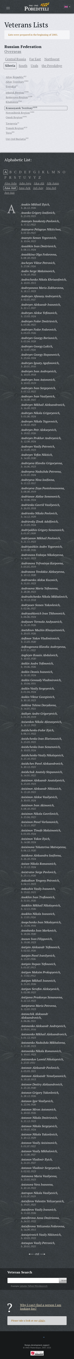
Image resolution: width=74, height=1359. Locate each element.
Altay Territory (15, 81)
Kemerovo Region (17, 97)
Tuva (9, 133)
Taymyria (11, 123)
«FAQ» (41, 1320)
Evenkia (11, 86)
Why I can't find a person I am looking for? (40, 1307)
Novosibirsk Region (18, 112)
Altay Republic (15, 77)
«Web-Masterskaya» (33, 1347)
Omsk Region (14, 117)
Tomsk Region (15, 128)
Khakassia (12, 102)
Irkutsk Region (15, 92)
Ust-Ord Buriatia (16, 139)
